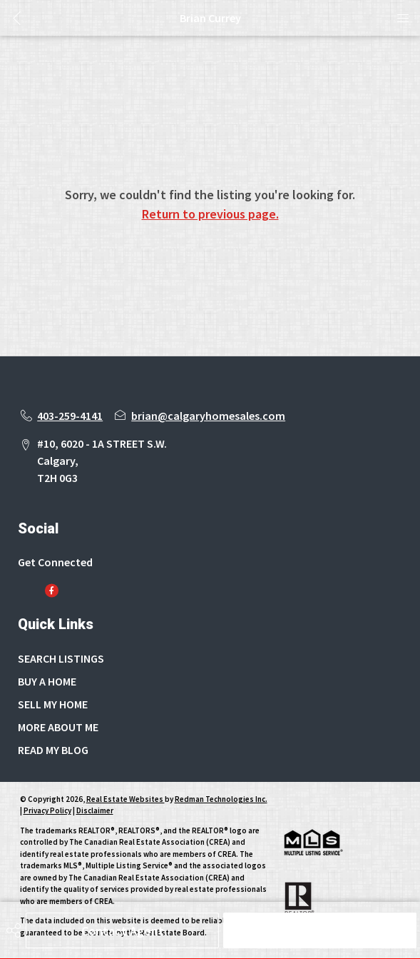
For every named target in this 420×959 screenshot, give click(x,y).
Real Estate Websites (125, 799)
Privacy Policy (47, 810)
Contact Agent (122, 931)
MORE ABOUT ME (58, 727)
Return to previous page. (210, 214)
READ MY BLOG (53, 750)
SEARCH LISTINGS (61, 658)
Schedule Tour (320, 931)
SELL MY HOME (53, 704)
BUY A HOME (47, 681)
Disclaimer (94, 810)
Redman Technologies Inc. (221, 799)
